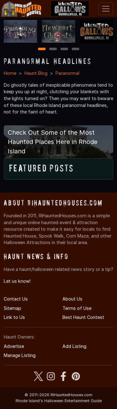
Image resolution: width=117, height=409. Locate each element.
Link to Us (14, 317)
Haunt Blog (35, 73)
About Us (72, 298)
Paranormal (67, 73)
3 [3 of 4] (64, 49)
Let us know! (17, 281)
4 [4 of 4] (75, 49)
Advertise (14, 346)
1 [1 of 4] (41, 49)
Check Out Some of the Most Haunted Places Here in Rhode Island (52, 142)
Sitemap (12, 308)
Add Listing (74, 346)
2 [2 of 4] (53, 49)
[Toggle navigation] (105, 8)
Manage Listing (20, 355)
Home (10, 73)
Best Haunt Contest (83, 317)
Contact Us (16, 298)
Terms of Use (76, 308)
